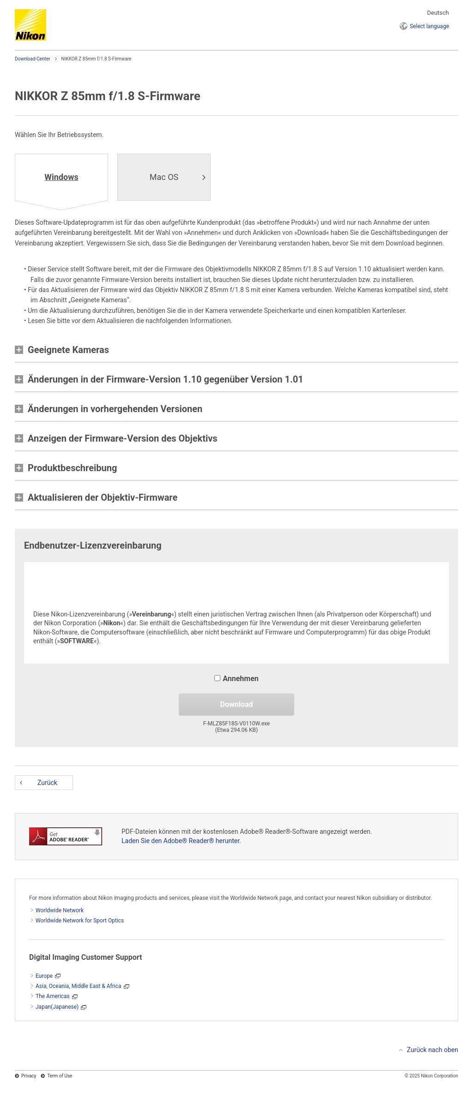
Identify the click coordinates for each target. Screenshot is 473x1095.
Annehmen (236, 678)
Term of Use (59, 1075)
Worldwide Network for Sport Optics (80, 920)
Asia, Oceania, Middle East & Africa (78, 986)
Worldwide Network (60, 910)
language (429, 26)
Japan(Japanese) (57, 1007)
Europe (44, 976)
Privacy (28, 1075)
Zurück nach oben (432, 1049)
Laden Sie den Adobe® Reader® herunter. (181, 840)
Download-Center (32, 58)
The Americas (53, 996)
